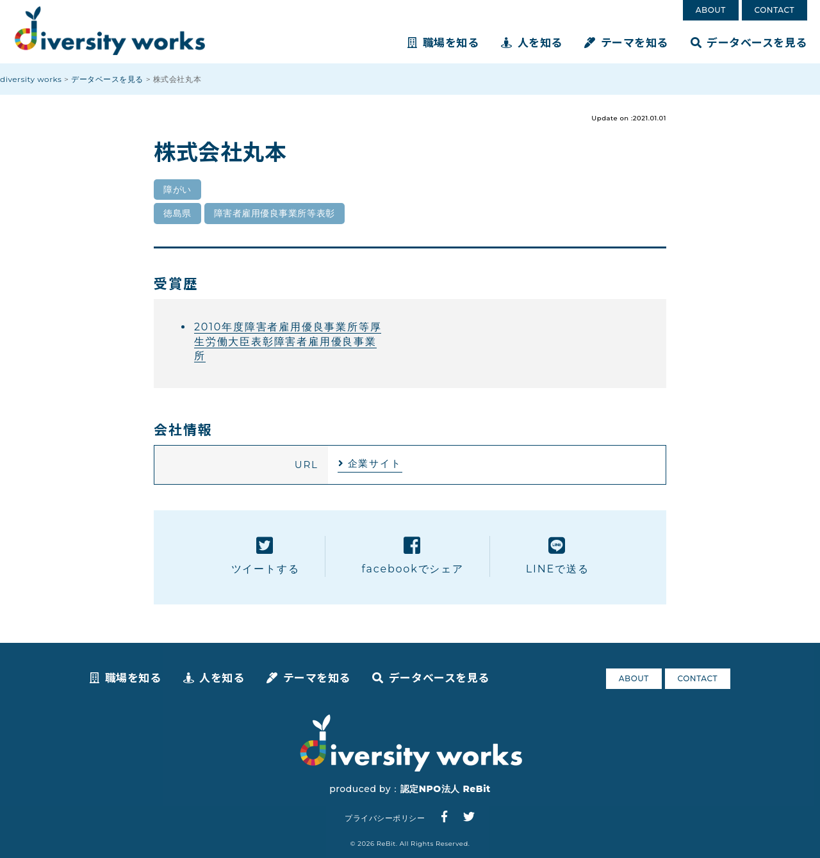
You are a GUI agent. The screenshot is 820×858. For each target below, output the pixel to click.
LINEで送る (557, 555)
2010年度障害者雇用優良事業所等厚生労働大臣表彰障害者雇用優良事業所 (287, 341)
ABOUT (711, 10)
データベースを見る (749, 42)
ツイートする (265, 555)
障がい (177, 189)
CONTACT (774, 10)
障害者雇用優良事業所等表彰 (274, 213)
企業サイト (375, 463)
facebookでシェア (412, 555)
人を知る (531, 42)
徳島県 (177, 213)
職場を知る (443, 42)
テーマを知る (626, 42)
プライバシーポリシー (385, 818)
